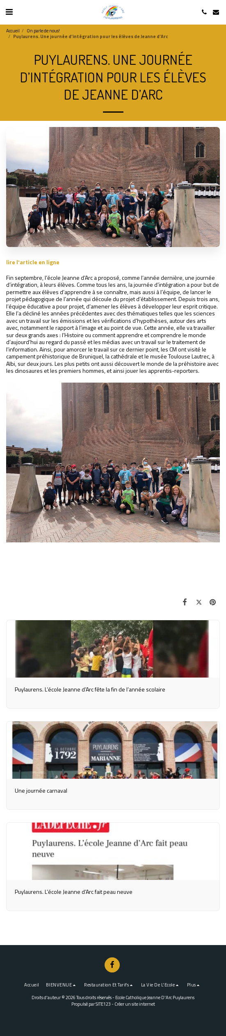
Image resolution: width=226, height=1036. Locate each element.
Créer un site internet (134, 1003)
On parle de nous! (43, 30)
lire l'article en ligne (32, 262)
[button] (9, 11)
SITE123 (103, 1003)
